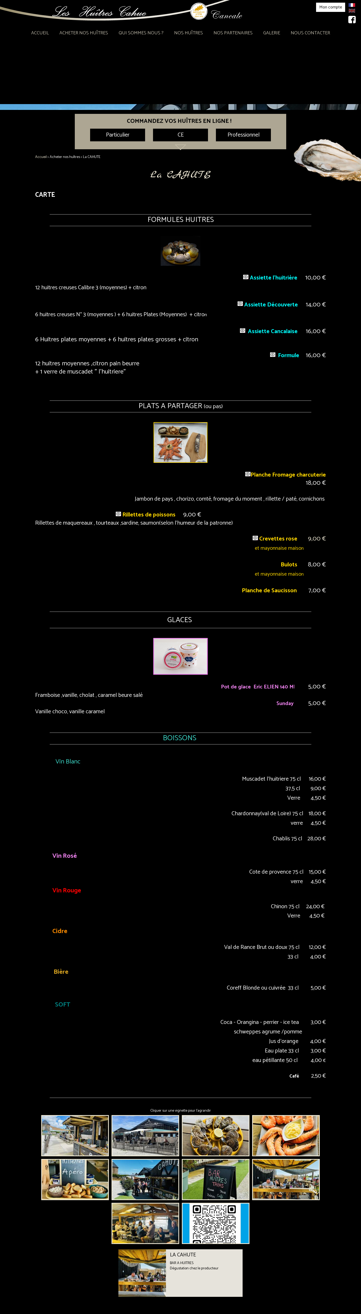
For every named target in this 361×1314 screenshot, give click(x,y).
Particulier (117, 135)
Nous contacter (310, 33)
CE (181, 135)
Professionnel (244, 135)
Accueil (40, 33)
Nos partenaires (233, 33)
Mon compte (330, 7)
